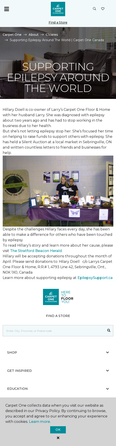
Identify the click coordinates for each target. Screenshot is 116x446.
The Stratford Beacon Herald (36, 251)
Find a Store (58, 22)
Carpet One (12, 35)
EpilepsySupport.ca (95, 278)
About (34, 35)
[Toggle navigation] (6, 9)
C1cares (52, 35)
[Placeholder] (54, 330)
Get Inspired (58, 371)
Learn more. (40, 421)
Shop (58, 352)
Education (58, 389)
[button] (94, 9)
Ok (58, 430)
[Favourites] (103, 9)
